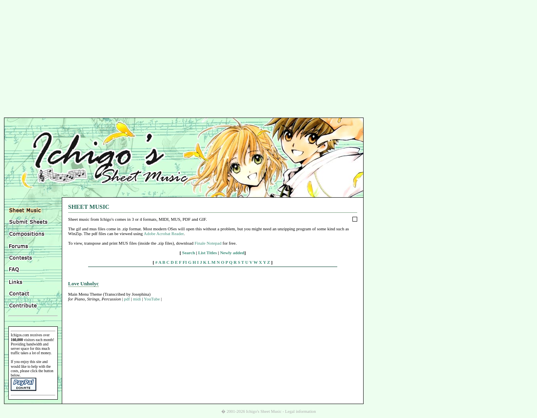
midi (137, 298)
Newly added (232, 252)
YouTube (152, 298)
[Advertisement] (269, 60)
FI (185, 262)
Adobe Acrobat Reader (163, 233)
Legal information (300, 411)
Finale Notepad (208, 243)
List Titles (207, 252)
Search (188, 252)
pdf (127, 298)
